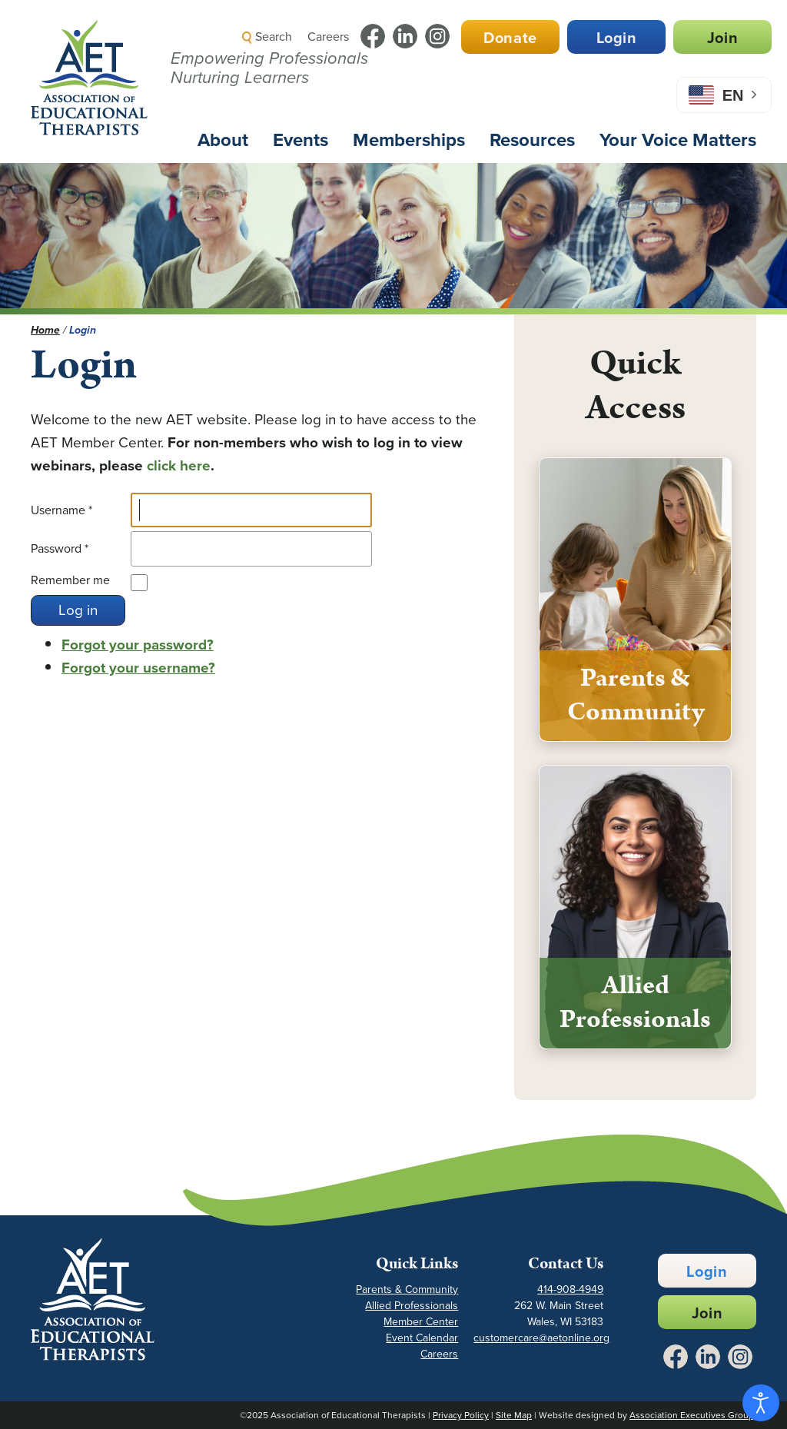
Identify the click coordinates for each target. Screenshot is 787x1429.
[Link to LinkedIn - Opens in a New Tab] (405, 36)
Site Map (514, 1415)
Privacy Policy (461, 1415)
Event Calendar (422, 1338)
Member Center (421, 1322)
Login (616, 37)
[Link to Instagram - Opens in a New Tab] (437, 36)
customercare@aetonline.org (541, 1338)
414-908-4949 (570, 1289)
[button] (499, 72)
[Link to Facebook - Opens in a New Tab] (372, 36)
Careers (328, 36)
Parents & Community (407, 1289)
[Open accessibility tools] (760, 1402)
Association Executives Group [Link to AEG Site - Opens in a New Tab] (691, 1415)
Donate (510, 37)
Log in (78, 610)
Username (61, 510)
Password (59, 548)
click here (179, 465)
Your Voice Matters (677, 140)
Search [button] (267, 36)
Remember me (70, 580)
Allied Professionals (411, 1306)
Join (722, 37)
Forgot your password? (137, 644)
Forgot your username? (138, 667)
